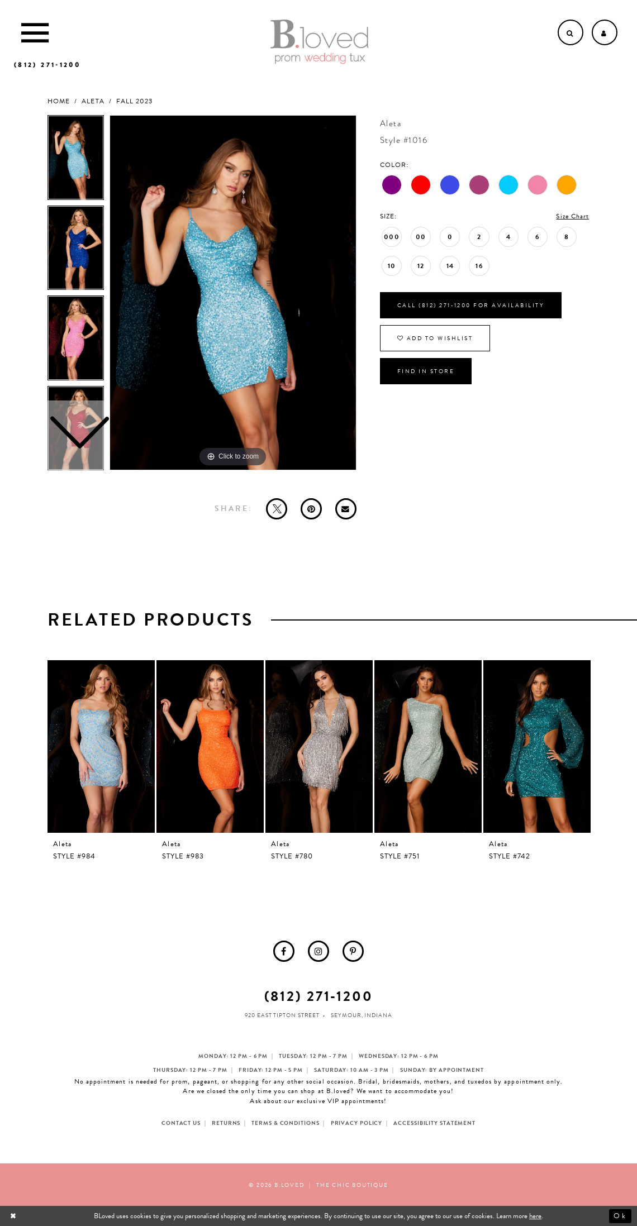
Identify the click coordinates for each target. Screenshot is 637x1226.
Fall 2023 (134, 101)
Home (58, 101)
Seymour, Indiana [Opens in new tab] (361, 1015)
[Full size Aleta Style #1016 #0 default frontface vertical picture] (233, 293)
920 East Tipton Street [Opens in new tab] (282, 1015)
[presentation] (101, 746)
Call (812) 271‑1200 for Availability (470, 305)
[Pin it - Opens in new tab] (311, 508)
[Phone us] (47, 65)
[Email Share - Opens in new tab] (345, 508)
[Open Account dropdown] (604, 32)
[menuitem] (283, 951)
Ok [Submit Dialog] (620, 1216)
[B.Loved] (319, 42)
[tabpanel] (233, 293)
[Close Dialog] (14, 1216)
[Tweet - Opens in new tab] (276, 508)
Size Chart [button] (572, 216)
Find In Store (426, 371)
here (535, 1216)
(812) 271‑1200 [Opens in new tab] (318, 996)
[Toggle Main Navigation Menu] (35, 32)
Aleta (93, 101)
